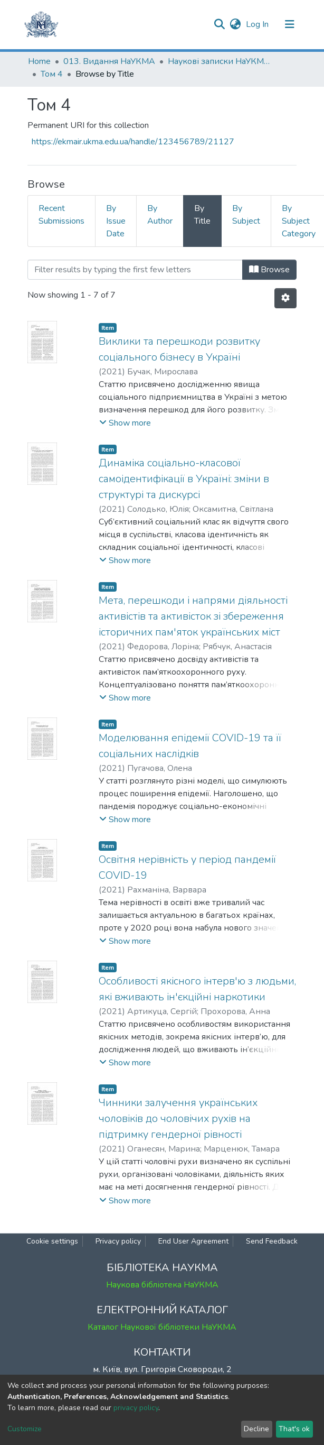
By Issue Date (116, 221)
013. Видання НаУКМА (109, 61)
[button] (235, 24)
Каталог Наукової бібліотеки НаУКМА (162, 1327)
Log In (258, 24)
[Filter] (135, 270)
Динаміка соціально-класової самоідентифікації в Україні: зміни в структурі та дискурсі (184, 479)
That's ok (294, 1429)
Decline (256, 1429)
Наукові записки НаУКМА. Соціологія (220, 61)
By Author (160, 215)
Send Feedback (272, 1241)
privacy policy (135, 1408)
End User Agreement (193, 1241)
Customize (24, 1429)
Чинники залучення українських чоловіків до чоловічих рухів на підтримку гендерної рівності (178, 1119)
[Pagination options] (285, 298)
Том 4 (52, 74)
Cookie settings (52, 1241)
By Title (202, 215)
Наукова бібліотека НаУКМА (162, 1285)
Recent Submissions (61, 215)
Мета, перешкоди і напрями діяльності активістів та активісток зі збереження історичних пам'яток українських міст (193, 616)
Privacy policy (118, 1241)
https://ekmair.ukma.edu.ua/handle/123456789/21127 (133, 142)
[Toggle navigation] (289, 24)
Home (39, 61)
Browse (269, 269)
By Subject (246, 215)
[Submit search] (219, 24)
